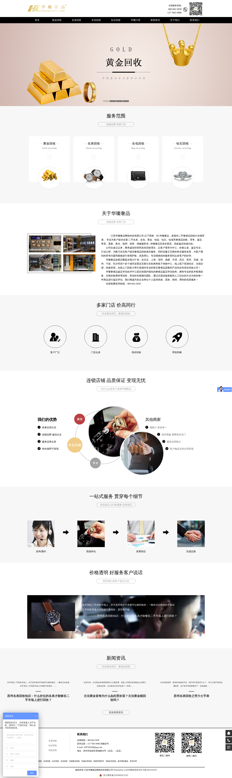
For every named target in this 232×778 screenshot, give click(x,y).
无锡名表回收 (86, 761)
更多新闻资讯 (116, 712)
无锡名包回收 (110, 761)
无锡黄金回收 (74, 761)
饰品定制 (53, 750)
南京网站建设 (123, 761)
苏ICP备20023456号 (148, 770)
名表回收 (94, 143)
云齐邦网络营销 (131, 770)
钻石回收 (182, 143)
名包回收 (138, 143)
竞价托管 (133, 761)
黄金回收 (49, 143)
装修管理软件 (98, 761)
